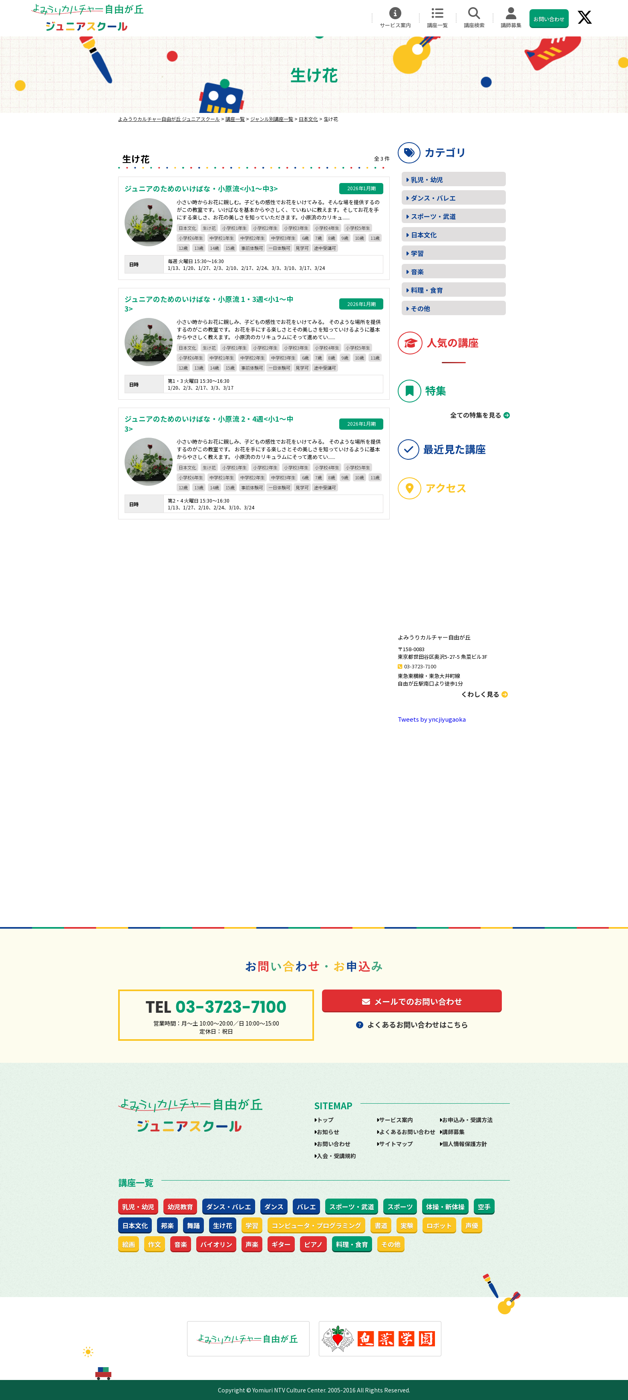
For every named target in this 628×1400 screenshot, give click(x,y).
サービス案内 (395, 18)
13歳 (198, 248)
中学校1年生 (221, 238)
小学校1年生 (234, 228)
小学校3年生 (296, 228)
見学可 (302, 248)
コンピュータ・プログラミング (316, 1225)
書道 (380, 1225)
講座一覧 (437, 18)
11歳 (375, 238)
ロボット (439, 1225)
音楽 (417, 271)
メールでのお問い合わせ (412, 1001)
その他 (420, 308)
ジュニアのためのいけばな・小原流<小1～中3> (201, 188)
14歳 (214, 248)
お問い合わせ (549, 19)
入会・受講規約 (336, 1156)
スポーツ (400, 1206)
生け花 (209, 228)
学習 (417, 253)
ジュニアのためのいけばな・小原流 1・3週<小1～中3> (209, 304)
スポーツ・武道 (433, 216)
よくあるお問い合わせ (407, 1132)
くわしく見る (484, 694)
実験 (407, 1225)
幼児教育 (180, 1206)
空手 (484, 1206)
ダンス (274, 1206)
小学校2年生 (265, 228)
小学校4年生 (327, 228)
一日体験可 (279, 248)
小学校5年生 (358, 228)
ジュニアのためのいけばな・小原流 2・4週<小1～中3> (209, 424)
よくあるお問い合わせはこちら (412, 1024)
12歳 (183, 248)
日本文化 (187, 228)
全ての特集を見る (475, 415)
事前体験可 (252, 248)
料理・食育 (427, 290)
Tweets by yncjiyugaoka (432, 719)
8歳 (331, 238)
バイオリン (216, 1244)
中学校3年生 (283, 238)
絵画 (128, 1244)
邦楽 (167, 1225)
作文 (154, 1244)
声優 (471, 1225)
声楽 (252, 1244)
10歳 (359, 238)
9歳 (345, 238)
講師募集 (511, 18)
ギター (281, 1244)
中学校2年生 (252, 238)
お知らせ (328, 1132)
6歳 (305, 238)
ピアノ (313, 1244)
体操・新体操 (445, 1206)
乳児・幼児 (427, 179)
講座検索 (474, 18)
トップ (325, 1120)
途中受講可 (325, 248)
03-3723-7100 (420, 666)
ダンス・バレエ (433, 198)
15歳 (230, 248)
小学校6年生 (191, 238)
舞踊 (193, 1225)
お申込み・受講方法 (467, 1120)
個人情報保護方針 (464, 1144)
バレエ (306, 1206)
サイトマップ (396, 1144)
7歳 (318, 238)
